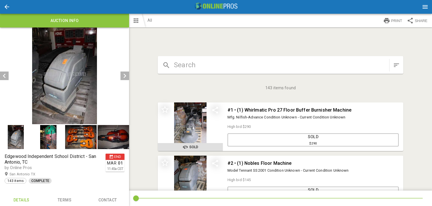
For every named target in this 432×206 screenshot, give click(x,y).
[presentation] (216, 7)
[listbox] (64, 75)
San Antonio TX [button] (27, 174)
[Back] (7, 7)
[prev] (4, 76)
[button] (7, 7)
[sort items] (396, 65)
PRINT (392, 20)
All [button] (149, 20)
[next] (124, 76)
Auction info (64, 20)
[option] (64, 75)
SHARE (417, 20)
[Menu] (425, 7)
